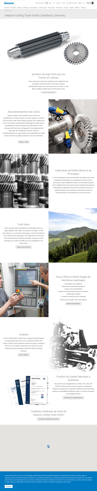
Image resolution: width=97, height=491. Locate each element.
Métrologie (26, 7)
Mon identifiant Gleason (72, 3)
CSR (54, 3)
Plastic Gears (59, 7)
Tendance (83, 7)
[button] (48, 446)
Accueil (6, 10)
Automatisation (34, 7)
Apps (50, 3)
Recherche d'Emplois (73, 304)
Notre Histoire (23, 355)
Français (89, 3)
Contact (63, 3)
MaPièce (77, 7)
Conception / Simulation (10, 7)
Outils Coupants (43, 7)
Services (66, 7)
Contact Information (48, 93)
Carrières (58, 3)
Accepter (8, 486)
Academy (71, 7)
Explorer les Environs (24, 247)
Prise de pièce (51, 7)
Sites (47, 3)
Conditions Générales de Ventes (48, 419)
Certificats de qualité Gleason (73, 398)
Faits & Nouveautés (39, 3)
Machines (19, 7)
